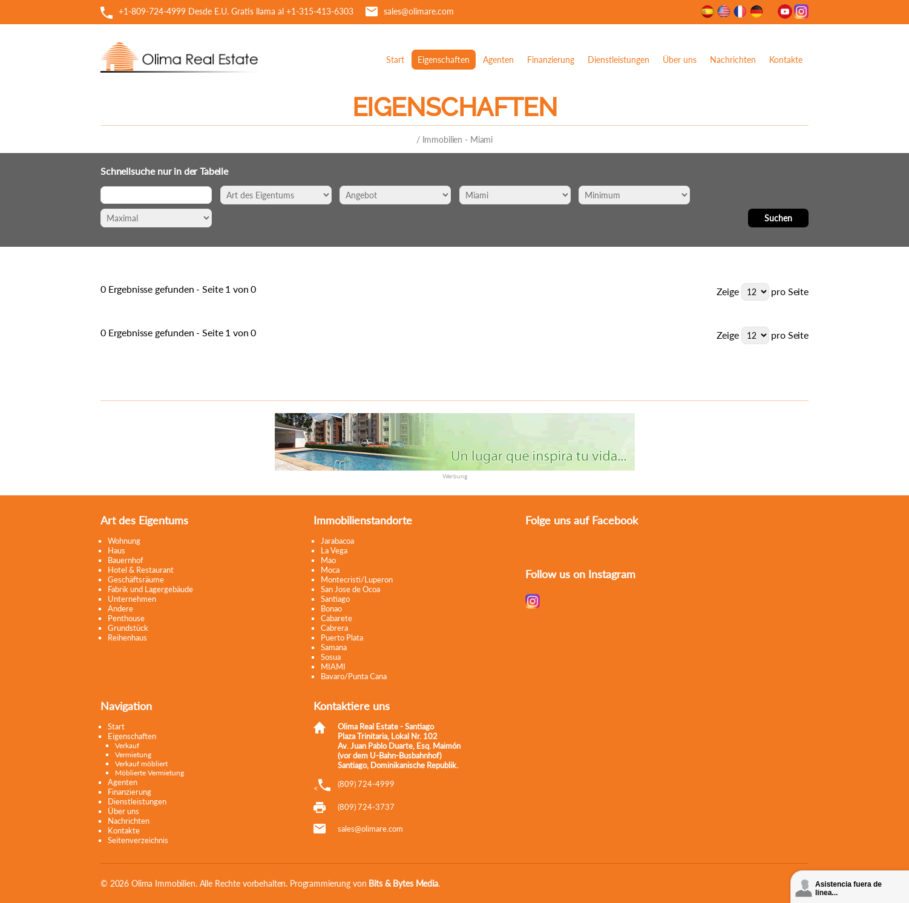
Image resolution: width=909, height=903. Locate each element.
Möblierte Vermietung (149, 772)
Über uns (680, 59)
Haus (116, 550)
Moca (330, 570)
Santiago (335, 599)
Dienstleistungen (618, 59)
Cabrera (334, 628)
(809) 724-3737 (366, 807)
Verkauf (127, 745)
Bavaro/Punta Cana (354, 676)
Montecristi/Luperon (357, 579)
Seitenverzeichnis (138, 840)
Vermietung (133, 754)
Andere (120, 608)
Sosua (331, 657)
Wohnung (124, 541)
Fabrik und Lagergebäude (150, 589)
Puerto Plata (342, 637)
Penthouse (126, 618)
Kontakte (785, 59)
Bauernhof (125, 560)
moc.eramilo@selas (370, 828)
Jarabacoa (337, 541)
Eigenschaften (444, 59)
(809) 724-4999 (366, 784)
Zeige (728, 291)
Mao (328, 560)
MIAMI (333, 666)
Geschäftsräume (136, 579)
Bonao (331, 608)
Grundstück (128, 628)
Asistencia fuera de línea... (848, 888)
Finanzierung (550, 59)
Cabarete (336, 618)
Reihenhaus (127, 637)
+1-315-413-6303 (319, 11)
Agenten (498, 59)
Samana (334, 647)
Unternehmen (132, 599)
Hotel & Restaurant (141, 570)
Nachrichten (733, 59)
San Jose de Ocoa (350, 589)
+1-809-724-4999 (152, 11)
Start (395, 59)
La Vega (334, 550)
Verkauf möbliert (141, 763)
